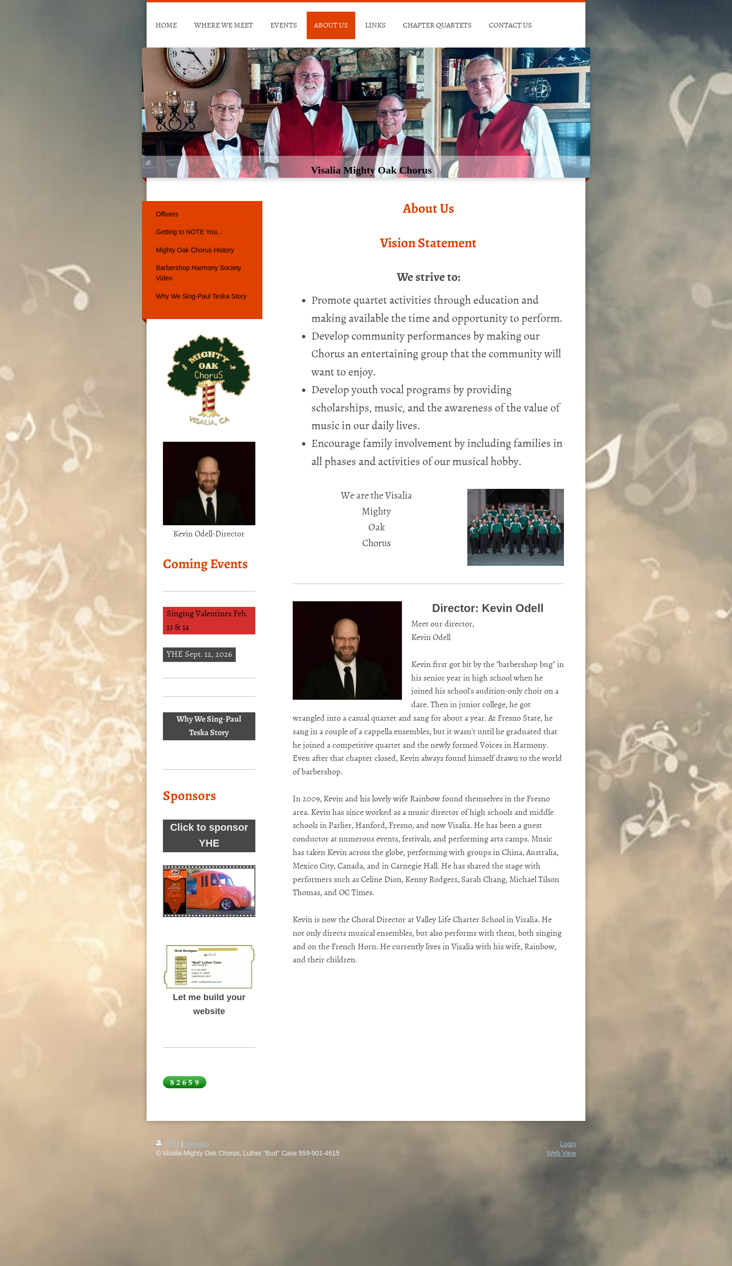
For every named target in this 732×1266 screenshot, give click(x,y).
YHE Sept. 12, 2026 (199, 653)
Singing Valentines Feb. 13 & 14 (207, 620)
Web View (561, 1153)
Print (169, 1144)
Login (568, 1144)
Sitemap (197, 1144)
